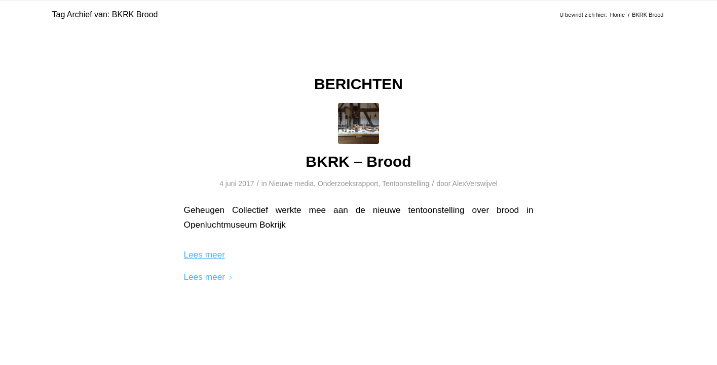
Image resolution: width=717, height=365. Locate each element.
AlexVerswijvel (475, 183)
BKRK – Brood (358, 161)
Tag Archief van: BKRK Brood (105, 14)
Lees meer (209, 277)
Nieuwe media (291, 183)
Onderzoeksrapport (348, 183)
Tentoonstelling (405, 183)
